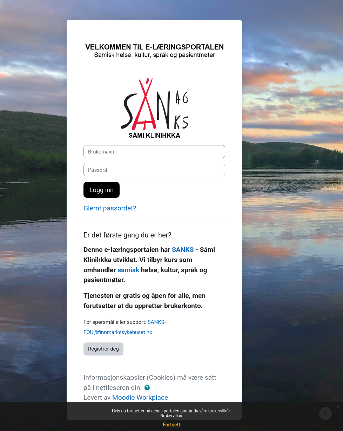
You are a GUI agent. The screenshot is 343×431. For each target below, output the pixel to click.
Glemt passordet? (109, 208)
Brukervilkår (172, 415)
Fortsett (171, 424)
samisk (128, 270)
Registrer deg (103, 349)
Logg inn (101, 190)
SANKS (183, 250)
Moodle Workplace (140, 397)
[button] (147, 388)
